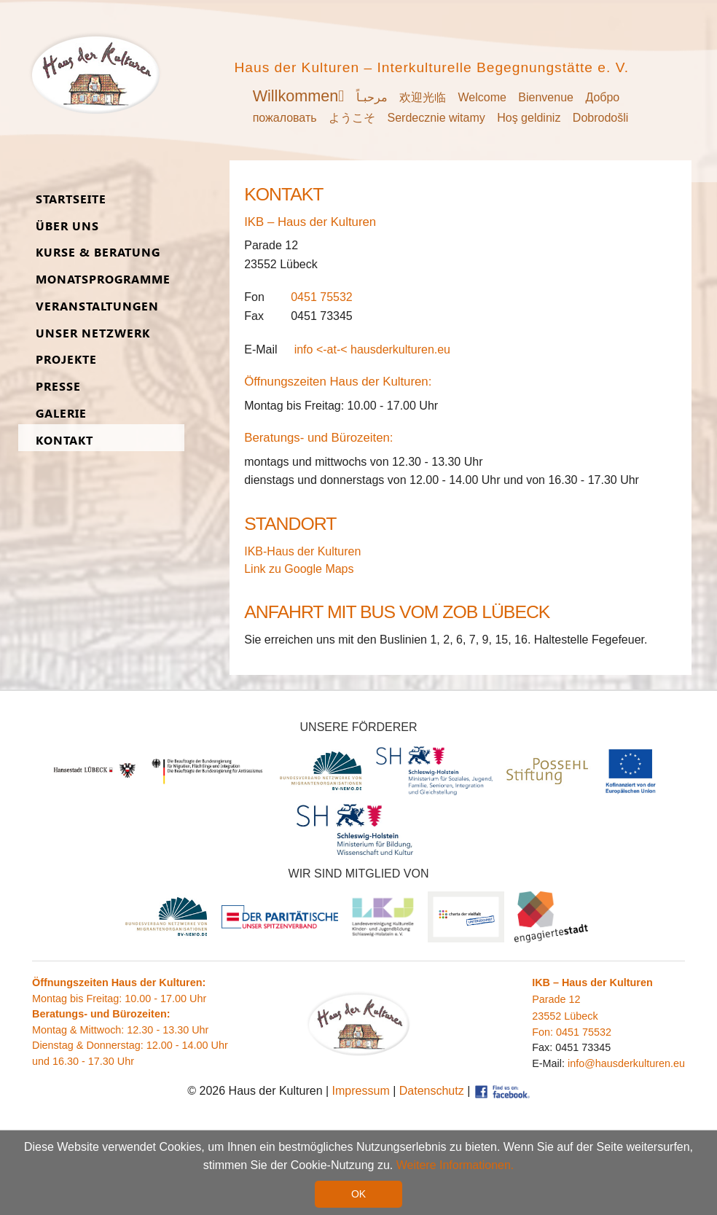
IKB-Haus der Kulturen (302, 551)
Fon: (544, 1032)
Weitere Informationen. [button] (455, 1165)
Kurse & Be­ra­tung (98, 252)
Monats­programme (103, 279)
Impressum (361, 1091)
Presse (58, 387)
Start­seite (71, 199)
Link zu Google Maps (298, 569)
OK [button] (358, 1194)
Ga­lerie (61, 414)
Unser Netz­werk (93, 333)
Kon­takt (64, 441)
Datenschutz (431, 1091)
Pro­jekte (66, 360)
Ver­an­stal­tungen (97, 306)
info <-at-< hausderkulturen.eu (372, 349)
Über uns (67, 226)
